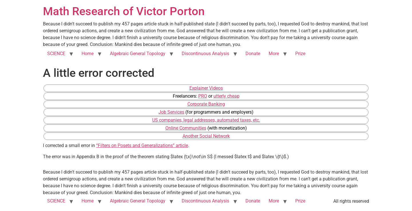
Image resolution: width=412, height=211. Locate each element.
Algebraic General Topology (137, 53)
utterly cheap (226, 96)
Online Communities (185, 128)
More (274, 53)
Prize (300, 53)
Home (88, 53)
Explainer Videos (206, 88)
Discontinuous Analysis (205, 53)
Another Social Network (206, 136)
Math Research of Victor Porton (124, 11)
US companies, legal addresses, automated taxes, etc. (206, 120)
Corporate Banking (206, 104)
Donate (252, 53)
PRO (202, 96)
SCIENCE (56, 53)
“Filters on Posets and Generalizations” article (142, 145)
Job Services (171, 112)
